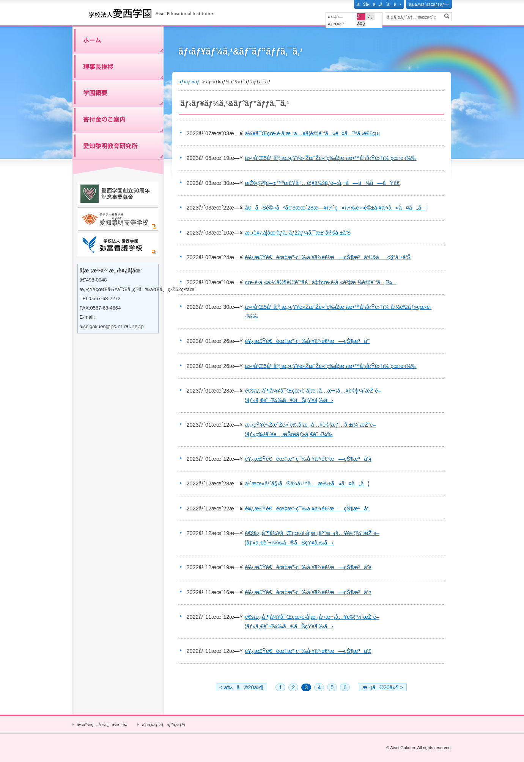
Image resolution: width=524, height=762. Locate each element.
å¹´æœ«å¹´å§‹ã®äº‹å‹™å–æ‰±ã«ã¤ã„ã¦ (307, 483)
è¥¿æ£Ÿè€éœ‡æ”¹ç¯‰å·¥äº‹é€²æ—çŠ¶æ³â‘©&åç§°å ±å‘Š (328, 257)
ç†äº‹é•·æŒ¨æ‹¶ (118, 66)
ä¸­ (370, 16)
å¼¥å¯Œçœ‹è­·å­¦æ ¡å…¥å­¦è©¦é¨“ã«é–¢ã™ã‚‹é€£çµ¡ (312, 133)
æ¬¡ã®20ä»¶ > (382, 687)
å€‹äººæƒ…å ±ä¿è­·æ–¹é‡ (103, 724)
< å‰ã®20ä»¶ (241, 687)
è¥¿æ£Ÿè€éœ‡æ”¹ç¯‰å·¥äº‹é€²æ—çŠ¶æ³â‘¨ (307, 341)
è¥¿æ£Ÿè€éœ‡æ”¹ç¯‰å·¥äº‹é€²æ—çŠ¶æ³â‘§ (308, 459)
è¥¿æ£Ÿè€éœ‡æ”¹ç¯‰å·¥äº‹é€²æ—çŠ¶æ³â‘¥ (308, 567)
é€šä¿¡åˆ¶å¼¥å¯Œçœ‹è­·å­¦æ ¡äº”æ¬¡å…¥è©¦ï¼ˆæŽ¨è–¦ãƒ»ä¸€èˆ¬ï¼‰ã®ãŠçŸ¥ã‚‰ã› (312, 537)
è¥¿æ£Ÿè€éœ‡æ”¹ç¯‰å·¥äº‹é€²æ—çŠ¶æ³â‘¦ (307, 508)
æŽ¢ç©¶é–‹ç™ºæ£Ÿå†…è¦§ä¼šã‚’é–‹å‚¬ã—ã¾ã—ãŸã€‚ (323, 183)
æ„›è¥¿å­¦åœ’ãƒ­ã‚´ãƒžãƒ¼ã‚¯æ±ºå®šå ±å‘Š (298, 233)
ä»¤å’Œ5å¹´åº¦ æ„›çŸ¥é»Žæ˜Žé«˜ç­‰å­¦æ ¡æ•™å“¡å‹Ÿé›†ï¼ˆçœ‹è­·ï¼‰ (331, 158)
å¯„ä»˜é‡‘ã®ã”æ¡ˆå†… (118, 119)
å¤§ (361, 23)
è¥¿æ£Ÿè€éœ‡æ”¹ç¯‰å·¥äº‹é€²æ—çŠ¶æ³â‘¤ (308, 592)
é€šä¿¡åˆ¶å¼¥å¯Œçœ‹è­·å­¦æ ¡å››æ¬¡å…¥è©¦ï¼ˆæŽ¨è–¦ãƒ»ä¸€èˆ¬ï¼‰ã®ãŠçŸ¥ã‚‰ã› (312, 621)
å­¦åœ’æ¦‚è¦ (118, 93)
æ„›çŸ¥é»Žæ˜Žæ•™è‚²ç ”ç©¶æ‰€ (118, 146)
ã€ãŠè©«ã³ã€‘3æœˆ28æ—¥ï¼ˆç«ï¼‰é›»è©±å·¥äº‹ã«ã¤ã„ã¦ (336, 208)
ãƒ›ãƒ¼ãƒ (118, 40)
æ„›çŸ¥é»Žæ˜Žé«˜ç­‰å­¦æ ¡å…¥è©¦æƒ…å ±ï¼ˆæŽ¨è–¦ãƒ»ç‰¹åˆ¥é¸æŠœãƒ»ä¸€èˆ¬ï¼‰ (310, 429)
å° (361, 16)
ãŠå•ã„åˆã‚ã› (379, 4)
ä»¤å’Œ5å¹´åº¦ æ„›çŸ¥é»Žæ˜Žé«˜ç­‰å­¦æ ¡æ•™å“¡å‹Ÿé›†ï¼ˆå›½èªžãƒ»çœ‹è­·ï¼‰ (338, 311)
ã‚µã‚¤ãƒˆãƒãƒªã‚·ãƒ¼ (163, 724)
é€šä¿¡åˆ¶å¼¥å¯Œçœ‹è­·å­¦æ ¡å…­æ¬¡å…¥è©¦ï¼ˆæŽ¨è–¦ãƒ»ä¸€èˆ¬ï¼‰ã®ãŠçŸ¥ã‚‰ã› (313, 395)
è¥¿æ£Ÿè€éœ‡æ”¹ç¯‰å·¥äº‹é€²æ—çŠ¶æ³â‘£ (308, 651)
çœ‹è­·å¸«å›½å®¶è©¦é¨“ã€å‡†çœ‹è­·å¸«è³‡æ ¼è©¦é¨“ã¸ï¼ (321, 282)
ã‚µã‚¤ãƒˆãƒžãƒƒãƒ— (429, 4)
